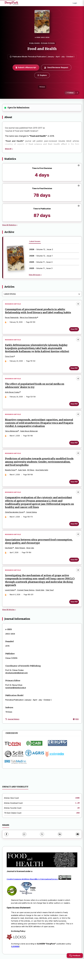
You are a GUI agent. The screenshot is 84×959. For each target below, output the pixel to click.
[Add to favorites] (78, 304)
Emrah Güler (40, 590)
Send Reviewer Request (56, 67)
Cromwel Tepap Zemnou (25, 590)
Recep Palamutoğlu (12, 317)
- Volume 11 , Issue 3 (40, 268)
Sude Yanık (22, 470)
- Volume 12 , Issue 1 (41, 255)
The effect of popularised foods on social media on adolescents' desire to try (34, 386)
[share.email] (78, 835)
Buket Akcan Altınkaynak (29, 431)
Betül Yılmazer (20, 548)
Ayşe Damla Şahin (42, 470)
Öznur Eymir (9, 356)
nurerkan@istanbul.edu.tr (15, 688)
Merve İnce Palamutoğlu (28, 317)
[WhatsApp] (24, 835)
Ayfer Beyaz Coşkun (12, 392)
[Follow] (70, 92)
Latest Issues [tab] (34, 241)
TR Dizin (42, 87)
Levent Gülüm (10, 590)
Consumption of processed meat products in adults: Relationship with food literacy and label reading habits (38, 311)
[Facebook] (6, 835)
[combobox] (42, 294)
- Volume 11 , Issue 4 (40, 262)
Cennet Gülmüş (31, 512)
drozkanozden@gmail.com (16, 673)
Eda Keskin (9, 548)
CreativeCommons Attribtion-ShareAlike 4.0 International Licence (32, 879)
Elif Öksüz (30, 470)
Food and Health (42, 49)
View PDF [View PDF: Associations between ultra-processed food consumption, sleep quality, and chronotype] (74, 560)
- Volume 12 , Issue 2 (41, 249)
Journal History (12, 719)
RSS (76, 719)
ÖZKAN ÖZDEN (48, 43)
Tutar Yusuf (50, 590)
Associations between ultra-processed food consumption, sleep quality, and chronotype (39, 542)
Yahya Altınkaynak (11, 431)
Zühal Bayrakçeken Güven (14, 512)
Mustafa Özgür (10, 470)
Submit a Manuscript (26, 67)
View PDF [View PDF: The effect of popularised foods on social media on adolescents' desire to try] (74, 404)
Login (75, 3)
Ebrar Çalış (30, 548)
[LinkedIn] (60, 835)
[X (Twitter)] (42, 835)
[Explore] (42, 75)
